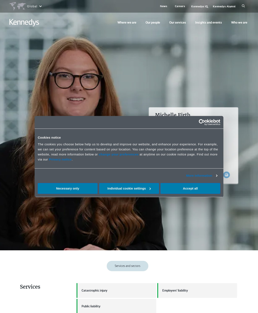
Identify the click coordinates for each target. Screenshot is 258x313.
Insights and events (208, 22)
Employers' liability (172, 290)
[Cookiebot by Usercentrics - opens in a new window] (202, 122)
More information (199, 175)
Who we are (239, 22)
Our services (177, 22)
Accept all (190, 188)
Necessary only (67, 188)
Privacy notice (60, 159)
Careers (180, 6)
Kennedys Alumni (224, 6)
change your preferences (119, 154)
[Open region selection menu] (25, 6)
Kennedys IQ (199, 6)
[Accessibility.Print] (226, 174)
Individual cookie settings (129, 188)
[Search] (243, 6)
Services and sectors (127, 266)
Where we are (126, 22)
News (163, 6)
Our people (153, 22)
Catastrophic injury (92, 290)
